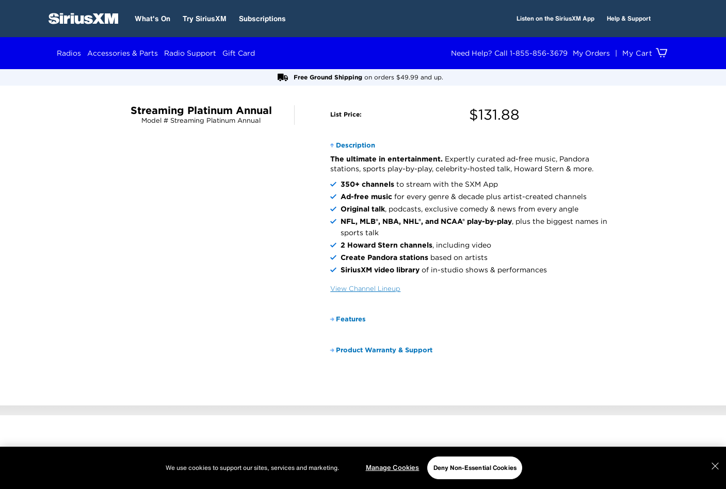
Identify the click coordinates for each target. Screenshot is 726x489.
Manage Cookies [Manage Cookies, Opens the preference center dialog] (393, 467)
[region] (363, 468)
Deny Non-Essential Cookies (475, 467)
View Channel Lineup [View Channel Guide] (365, 288)
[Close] (715, 466)
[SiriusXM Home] (83, 18)
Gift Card (238, 53)
